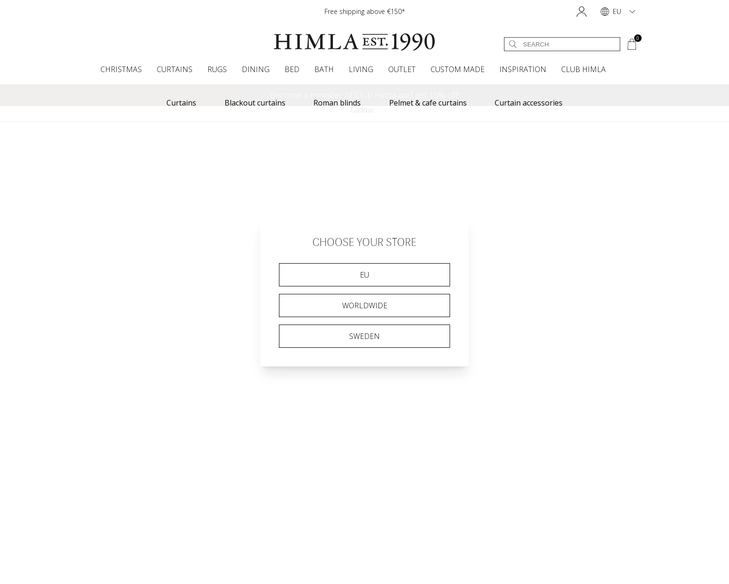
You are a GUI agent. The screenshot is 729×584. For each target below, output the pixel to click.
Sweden (364, 336)
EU (364, 275)
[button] (581, 11)
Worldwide (364, 305)
